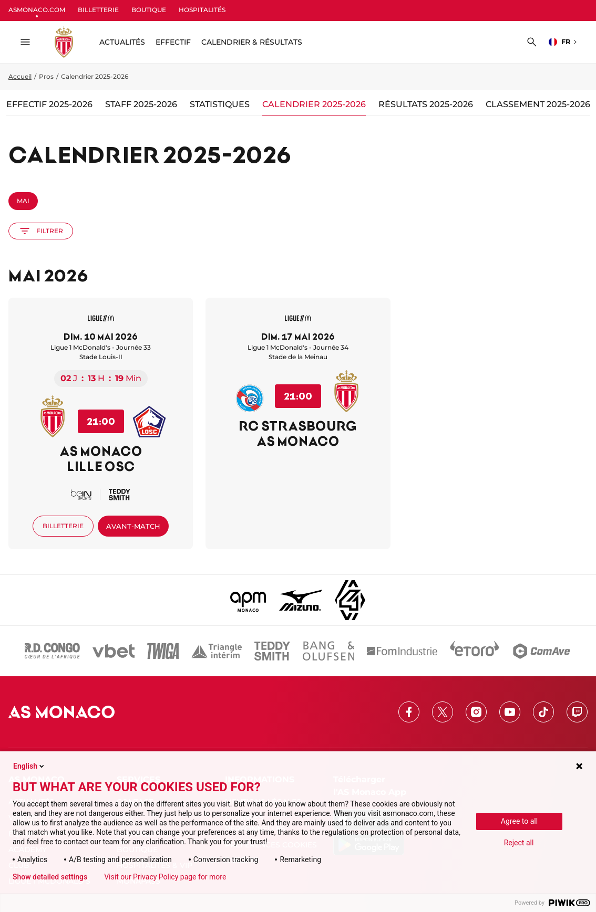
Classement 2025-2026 (538, 104)
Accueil (20, 76)
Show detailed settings (50, 877)
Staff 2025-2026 (141, 104)
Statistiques (220, 104)
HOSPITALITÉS (202, 10)
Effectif (173, 42)
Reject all (519, 842)
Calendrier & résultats (251, 42)
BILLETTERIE (98, 10)
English (29, 766)
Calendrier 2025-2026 (314, 104)
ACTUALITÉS (122, 42)
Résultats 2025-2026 (425, 104)
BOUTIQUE (148, 10)
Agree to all (519, 821)
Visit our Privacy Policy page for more (165, 877)
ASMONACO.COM (36, 10)
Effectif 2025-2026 (49, 104)
